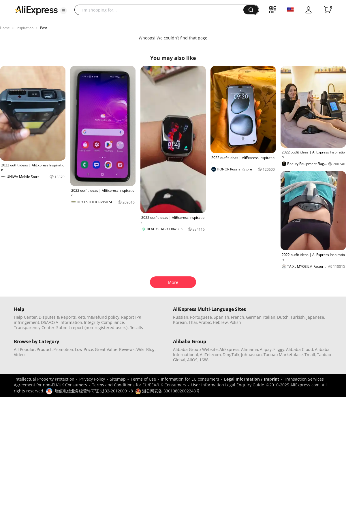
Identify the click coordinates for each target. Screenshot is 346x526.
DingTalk (231, 354)
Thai (193, 322)
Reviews (127, 349)
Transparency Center (34, 327)
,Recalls (135, 327)
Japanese (315, 317)
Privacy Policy (92, 379)
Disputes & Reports (57, 317)
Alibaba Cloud (299, 349)
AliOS (192, 359)
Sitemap (118, 379)
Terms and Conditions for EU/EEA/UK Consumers (139, 385)
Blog (150, 349)
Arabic (205, 322)
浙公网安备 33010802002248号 (167, 391)
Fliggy (278, 349)
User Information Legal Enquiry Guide (227, 385)
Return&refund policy (98, 317)
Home (5, 27)
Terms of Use (143, 379)
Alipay (266, 349)
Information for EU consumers (190, 379)
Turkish (297, 317)
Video (19, 354)
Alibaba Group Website (195, 349)
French (237, 317)
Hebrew (220, 322)
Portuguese (201, 317)
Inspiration (24, 27)
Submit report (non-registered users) (91, 327)
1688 (203, 359)
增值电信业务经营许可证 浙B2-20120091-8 (94, 391)
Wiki (140, 349)
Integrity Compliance (104, 322)
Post (43, 27)
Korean (180, 322)
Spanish (221, 317)
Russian (180, 317)
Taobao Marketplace (283, 354)
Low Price (84, 349)
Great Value (106, 349)
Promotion (63, 349)
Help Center (25, 317)
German (254, 317)
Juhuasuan (251, 354)
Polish (235, 322)
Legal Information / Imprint (251, 379)
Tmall (309, 354)
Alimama (249, 349)
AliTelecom (210, 354)
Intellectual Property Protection (44, 379)
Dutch (283, 317)
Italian (269, 317)
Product (44, 349)
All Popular (24, 349)
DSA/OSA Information (61, 322)
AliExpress (229, 349)
